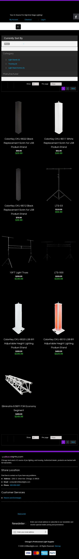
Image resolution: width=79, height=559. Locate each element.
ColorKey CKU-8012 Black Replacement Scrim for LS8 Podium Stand (19, 209)
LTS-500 (58, 272)
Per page (45, 84)
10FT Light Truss (19, 272)
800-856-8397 (15, 485)
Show (29, 84)
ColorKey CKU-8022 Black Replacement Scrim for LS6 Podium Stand (19, 143)
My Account (13, 20)
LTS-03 (59, 205)
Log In (43, 20)
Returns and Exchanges (12, 498)
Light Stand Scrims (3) (16, 68)
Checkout (28, 20)
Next (73, 88)
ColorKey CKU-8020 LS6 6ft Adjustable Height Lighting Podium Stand (19, 343)
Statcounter (22, 514)
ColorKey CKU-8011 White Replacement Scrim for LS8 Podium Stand (59, 143)
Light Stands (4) (14, 60)
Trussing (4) (12, 64)
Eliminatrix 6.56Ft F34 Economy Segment (19, 408)
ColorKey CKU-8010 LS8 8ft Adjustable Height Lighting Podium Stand (58, 343)
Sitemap (58, 546)
